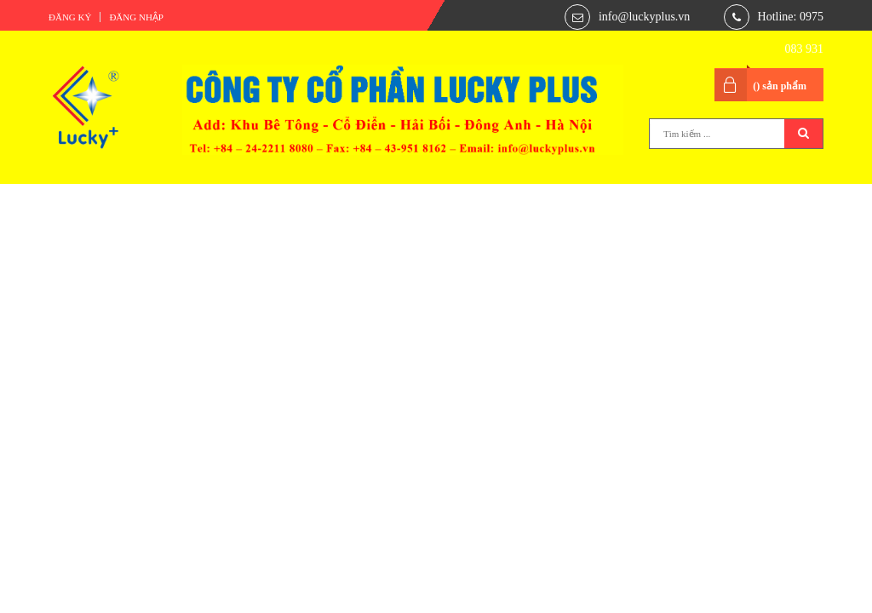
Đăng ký (70, 17)
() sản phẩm (779, 86)
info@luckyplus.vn (644, 16)
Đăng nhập (136, 17)
